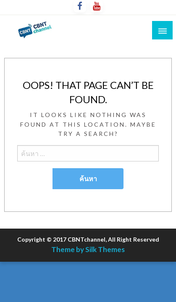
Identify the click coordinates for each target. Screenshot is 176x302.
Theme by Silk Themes (88, 249)
